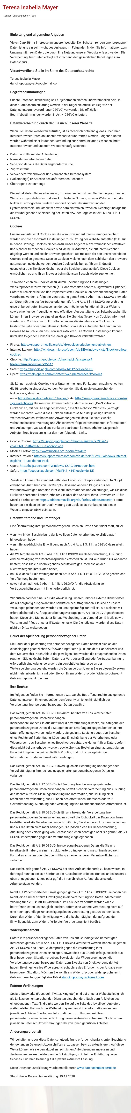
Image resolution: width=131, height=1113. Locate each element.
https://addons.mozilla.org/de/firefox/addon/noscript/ (77, 500)
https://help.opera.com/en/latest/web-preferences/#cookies (61, 374)
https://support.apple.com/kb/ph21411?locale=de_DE (56, 369)
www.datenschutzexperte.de (96, 1068)
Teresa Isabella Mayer (30, 7)
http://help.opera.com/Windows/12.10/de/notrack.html (57, 465)
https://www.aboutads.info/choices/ (43, 398)
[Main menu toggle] (72, 10)
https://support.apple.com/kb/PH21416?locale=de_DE (57, 470)
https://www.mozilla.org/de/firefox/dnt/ (59, 451)
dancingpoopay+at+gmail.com (83, 977)
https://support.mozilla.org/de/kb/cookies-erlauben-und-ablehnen (66, 344)
